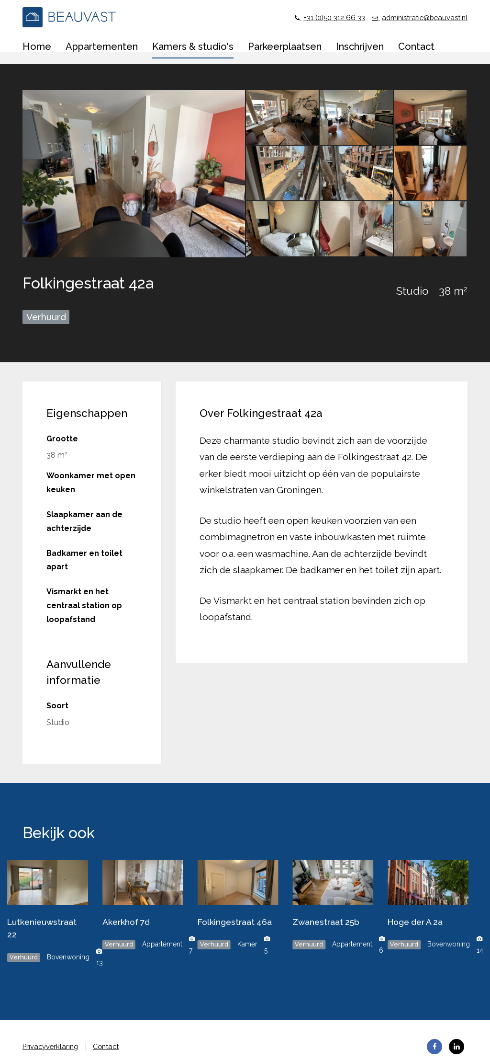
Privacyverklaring (52, 1046)
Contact (111, 1046)
